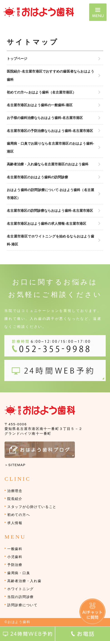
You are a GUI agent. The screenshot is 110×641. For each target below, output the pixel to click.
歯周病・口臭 (18, 573)
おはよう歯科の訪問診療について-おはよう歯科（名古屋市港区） (50, 194)
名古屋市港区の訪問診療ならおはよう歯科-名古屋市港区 (50, 210)
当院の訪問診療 (20, 597)
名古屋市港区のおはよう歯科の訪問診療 (37, 177)
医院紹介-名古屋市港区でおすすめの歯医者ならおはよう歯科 (50, 75)
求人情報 (14, 523)
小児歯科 (14, 557)
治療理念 (14, 491)
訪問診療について (22, 605)
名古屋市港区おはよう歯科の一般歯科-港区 (40, 105)
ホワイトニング (20, 589)
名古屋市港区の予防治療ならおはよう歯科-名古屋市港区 (50, 131)
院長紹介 (14, 499)
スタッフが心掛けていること (31, 507)
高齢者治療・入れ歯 (24, 581)
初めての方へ (18, 515)
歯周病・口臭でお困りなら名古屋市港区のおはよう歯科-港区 (50, 147)
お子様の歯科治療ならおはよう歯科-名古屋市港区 (45, 118)
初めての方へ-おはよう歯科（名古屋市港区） (41, 92)
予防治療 (14, 565)
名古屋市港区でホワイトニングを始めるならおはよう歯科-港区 (50, 240)
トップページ (17, 59)
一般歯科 (14, 549)
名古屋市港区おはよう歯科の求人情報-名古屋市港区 (46, 223)
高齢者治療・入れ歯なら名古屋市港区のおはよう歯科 (47, 164)
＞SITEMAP (15, 465)
